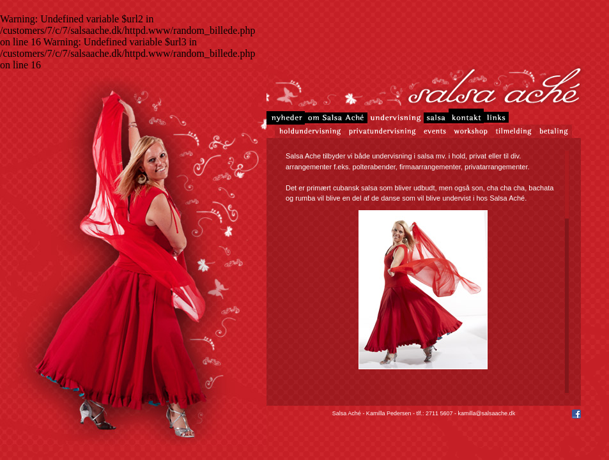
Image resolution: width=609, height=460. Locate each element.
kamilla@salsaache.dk (486, 413)
